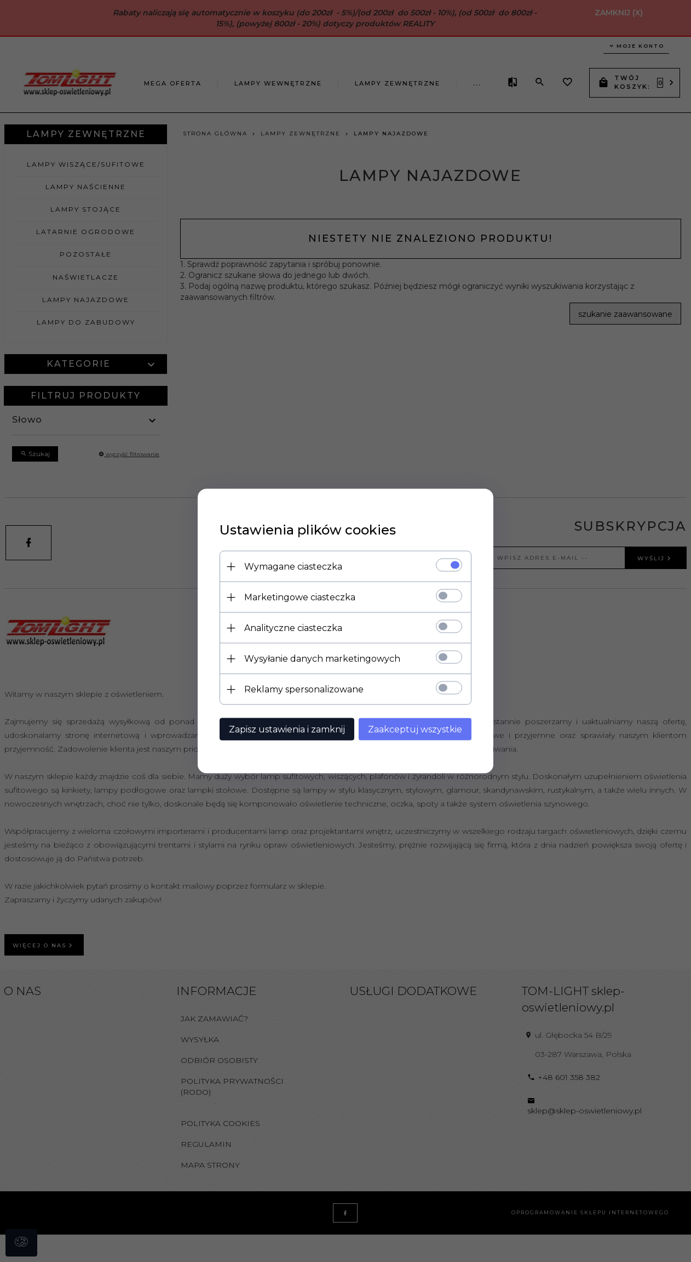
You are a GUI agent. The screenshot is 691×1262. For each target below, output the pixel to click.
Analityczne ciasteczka (293, 628)
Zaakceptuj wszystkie (415, 729)
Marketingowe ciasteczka (299, 597)
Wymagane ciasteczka (293, 566)
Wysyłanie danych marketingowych (322, 658)
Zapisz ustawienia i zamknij (287, 729)
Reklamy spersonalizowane (304, 689)
